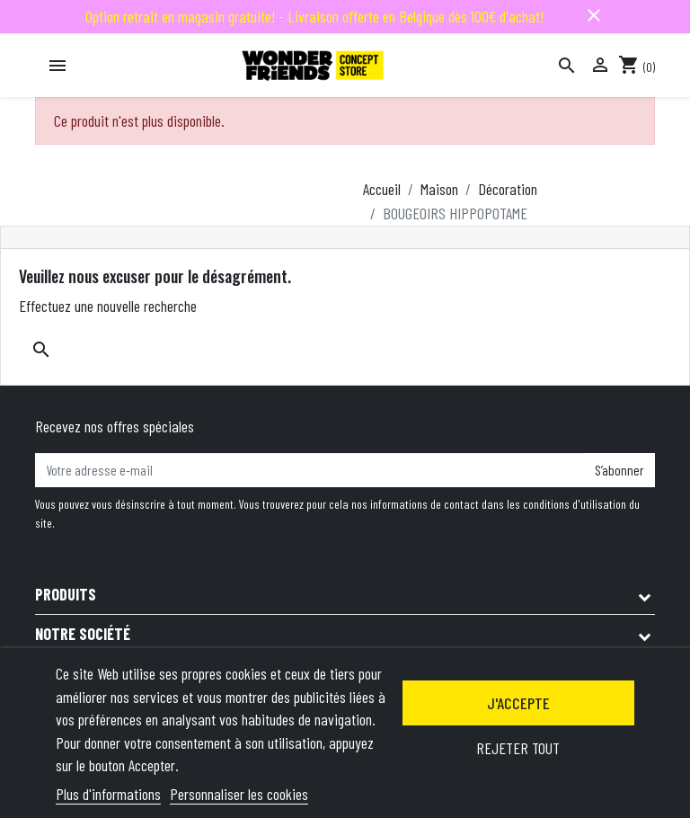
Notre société (82, 634)
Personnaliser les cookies (239, 794)
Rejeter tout (518, 748)
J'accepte (518, 703)
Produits (65, 594)
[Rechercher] (566, 66)
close (594, 15)
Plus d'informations (108, 794)
